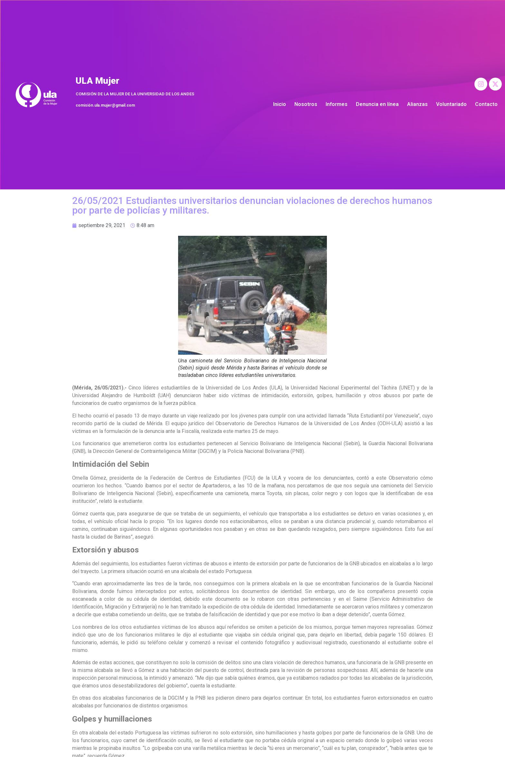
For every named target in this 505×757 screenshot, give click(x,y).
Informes (337, 104)
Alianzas (417, 104)
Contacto (486, 104)
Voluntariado (451, 104)
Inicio (279, 104)
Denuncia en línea (377, 104)
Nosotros (305, 104)
